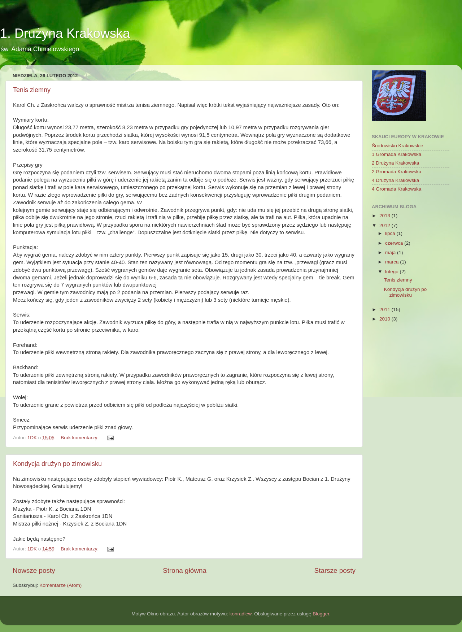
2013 (385, 215)
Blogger (321, 613)
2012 (385, 225)
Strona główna (184, 570)
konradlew (241, 613)
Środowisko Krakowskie (397, 145)
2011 (385, 309)
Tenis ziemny (32, 89)
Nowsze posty (34, 570)
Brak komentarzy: (80, 437)
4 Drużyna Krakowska (395, 180)
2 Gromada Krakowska (396, 171)
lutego (392, 271)
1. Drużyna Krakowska (65, 33)
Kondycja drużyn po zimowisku (57, 463)
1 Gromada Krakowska (396, 154)
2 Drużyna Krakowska (395, 163)
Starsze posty (335, 570)
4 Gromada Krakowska (396, 189)
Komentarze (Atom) (60, 585)
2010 (385, 319)
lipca (391, 233)
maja (391, 252)
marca (392, 262)
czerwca (394, 243)
